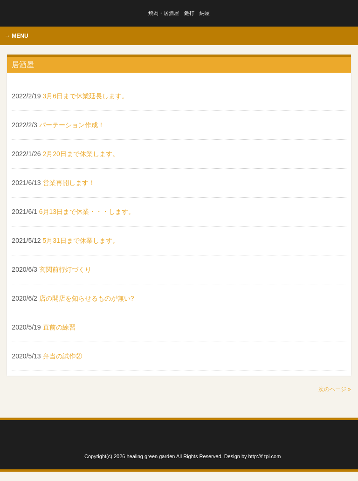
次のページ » (334, 389)
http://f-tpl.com (264, 456)
